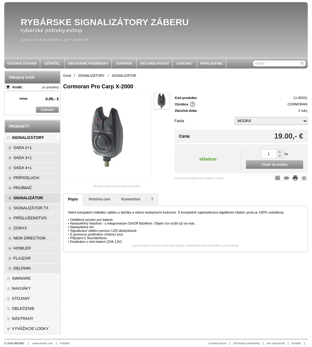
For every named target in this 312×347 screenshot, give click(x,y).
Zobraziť (47, 110)
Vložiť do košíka (275, 164)
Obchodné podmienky (246, 343)
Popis (73, 199)
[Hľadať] (302, 63)
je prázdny (50, 87)
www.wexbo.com (43, 343)
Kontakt (296, 343)
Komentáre (130, 199)
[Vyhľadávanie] (279, 63)
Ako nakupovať (275, 343)
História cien (100, 199)
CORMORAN (297, 104)
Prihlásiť (65, 343)
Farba (179, 121)
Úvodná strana (217, 343)
